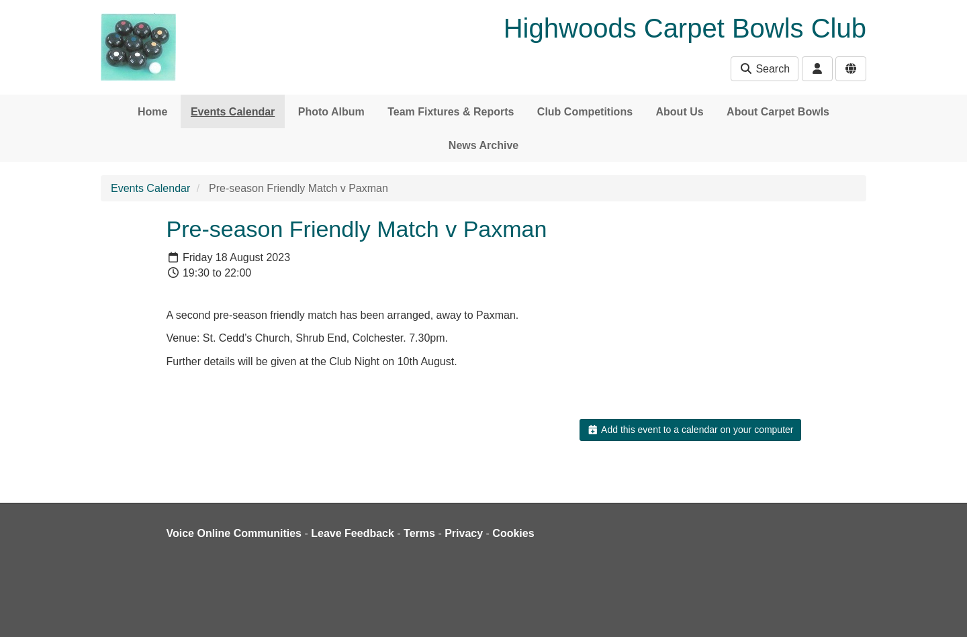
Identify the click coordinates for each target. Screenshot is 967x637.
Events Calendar (233, 111)
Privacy (464, 533)
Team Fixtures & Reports (450, 111)
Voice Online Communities (234, 533)
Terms (419, 533)
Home (152, 111)
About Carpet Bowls (778, 111)
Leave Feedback (352, 533)
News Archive (483, 145)
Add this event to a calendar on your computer (690, 429)
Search (764, 69)
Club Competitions (585, 111)
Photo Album (331, 111)
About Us (680, 111)
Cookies (513, 533)
